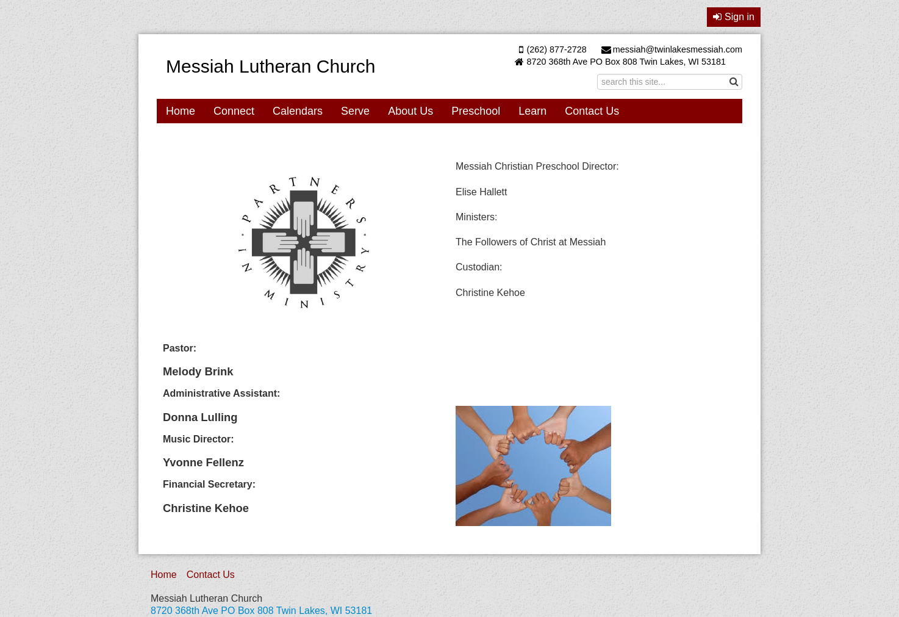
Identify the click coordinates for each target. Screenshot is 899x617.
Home (180, 111)
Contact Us (592, 111)
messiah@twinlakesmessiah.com (671, 49)
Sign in (733, 17)
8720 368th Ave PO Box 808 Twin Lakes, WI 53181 (626, 62)
